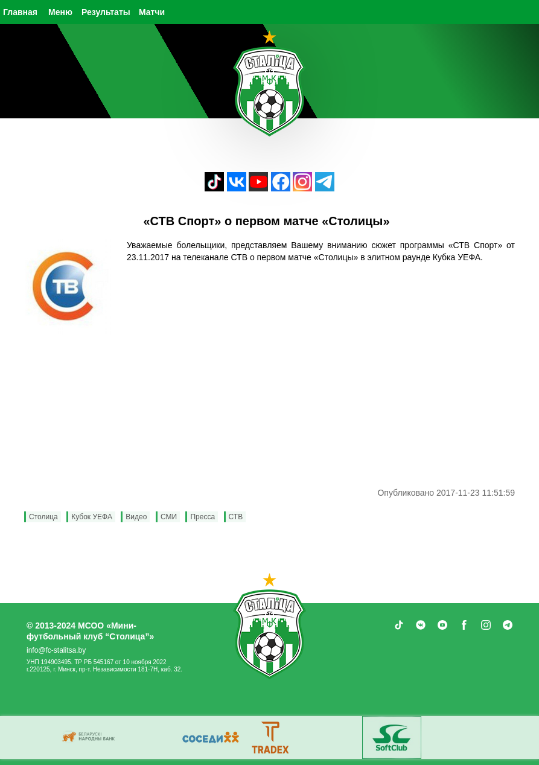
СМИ (169, 517)
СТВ (236, 517)
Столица (43, 517)
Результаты (105, 12)
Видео (136, 517)
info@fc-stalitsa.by (56, 650)
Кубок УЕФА (91, 517)
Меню (60, 12)
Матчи (152, 12)
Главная (20, 12)
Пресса (202, 517)
